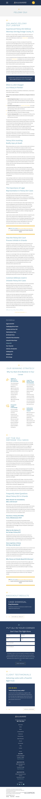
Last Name (23, 635)
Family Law (20, 734)
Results (20, 741)
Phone (8, 639)
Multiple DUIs (25, 37)
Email (22, 639)
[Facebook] (17, 784)
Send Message (21, 663)
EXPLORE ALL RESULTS (17, 616)
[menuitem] (20, 324)
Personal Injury (20, 736)
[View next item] (9, 617)
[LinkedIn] (19, 784)
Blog (20, 745)
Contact (20, 748)
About (20, 729)
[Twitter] (21, 784)
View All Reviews (29, 709)
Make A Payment (20, 738)
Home (20, 727)
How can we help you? (10, 646)
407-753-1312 (20, 721)
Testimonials (20, 743)
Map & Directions (20, 758)
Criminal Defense (20, 731)
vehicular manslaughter (25, 105)
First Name (8, 635)
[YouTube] (23, 784)
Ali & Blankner (14, 59)
